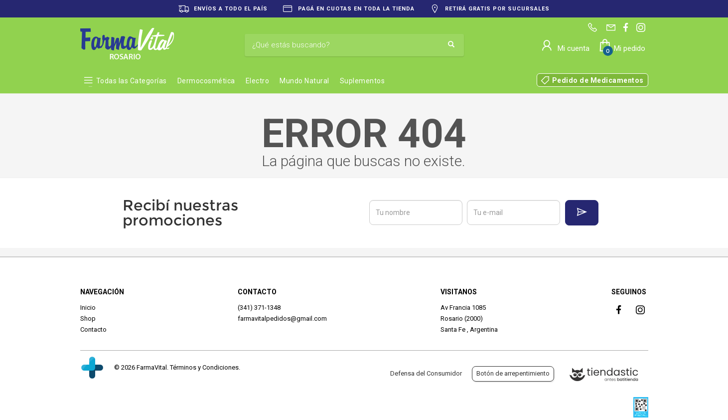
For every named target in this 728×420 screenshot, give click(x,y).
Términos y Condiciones (204, 367)
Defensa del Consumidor (426, 373)
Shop (88, 318)
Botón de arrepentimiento (513, 373)
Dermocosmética (206, 81)
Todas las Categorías (131, 81)
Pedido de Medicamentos (598, 80)
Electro (258, 81)
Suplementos (362, 81)
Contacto (93, 329)
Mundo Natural (304, 81)
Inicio (88, 307)
